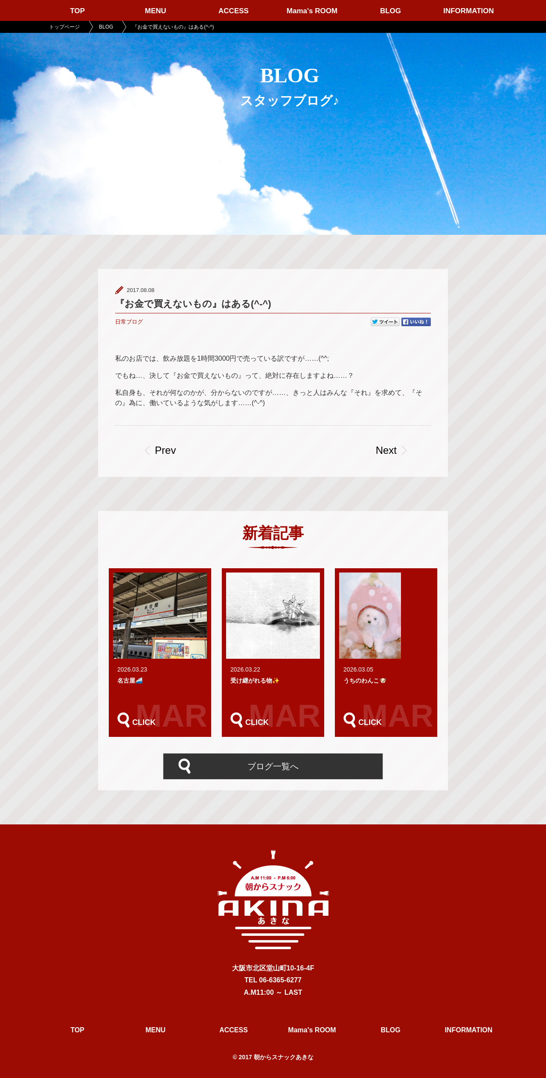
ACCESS (233, 11)
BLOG (390, 11)
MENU (155, 11)
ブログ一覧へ (273, 765)
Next (386, 450)
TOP (77, 11)
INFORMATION (468, 11)
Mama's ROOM (312, 11)
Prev (168, 450)
